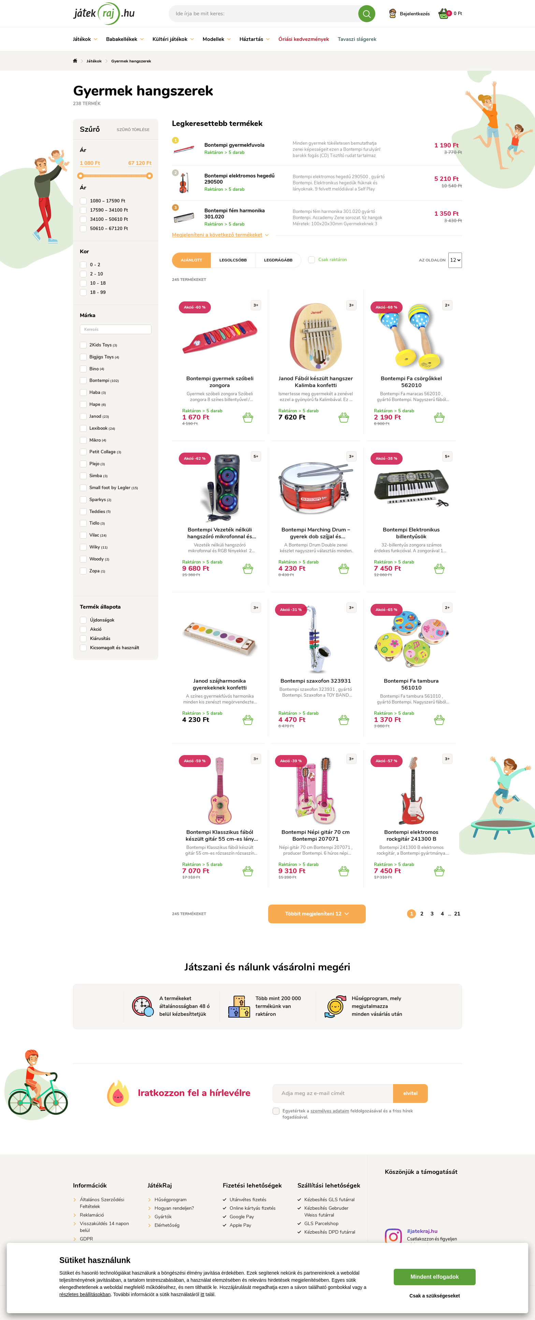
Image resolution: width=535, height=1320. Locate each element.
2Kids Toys (100, 345)
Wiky (95, 547)
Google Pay (242, 1216)
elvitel (410, 1093)
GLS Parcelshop (321, 1223)
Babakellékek (125, 39)
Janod (96, 416)
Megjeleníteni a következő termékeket (220, 234)
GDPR (86, 1239)
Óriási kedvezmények (303, 39)
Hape (94, 404)
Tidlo (94, 523)
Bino (93, 369)
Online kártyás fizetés (253, 1208)
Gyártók (163, 1216)
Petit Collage (102, 452)
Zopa (94, 571)
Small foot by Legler (110, 488)
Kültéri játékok (173, 39)
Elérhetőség (167, 1225)
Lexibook (99, 428)
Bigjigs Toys (101, 357)
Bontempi (101, 381)
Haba (94, 392)
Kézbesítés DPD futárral (329, 1232)
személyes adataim (329, 1111)
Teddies (97, 512)
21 (457, 913)
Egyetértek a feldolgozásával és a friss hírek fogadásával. (348, 1114)
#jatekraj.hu (422, 1232)
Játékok (85, 39)
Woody (96, 559)
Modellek (217, 39)
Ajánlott (191, 260)
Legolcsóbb (233, 260)
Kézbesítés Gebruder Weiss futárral (326, 1211)
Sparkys (97, 500)
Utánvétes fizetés (248, 1199)
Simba (95, 476)
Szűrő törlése (133, 129)
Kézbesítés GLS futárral (329, 1199)
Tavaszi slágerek (357, 39)
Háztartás (255, 39)
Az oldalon (432, 260)
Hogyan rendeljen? (174, 1208)
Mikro (94, 440)
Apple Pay (240, 1225)
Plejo (94, 464)
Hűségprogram (171, 1199)
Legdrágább (278, 260)
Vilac (95, 535)
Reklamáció (92, 1215)
